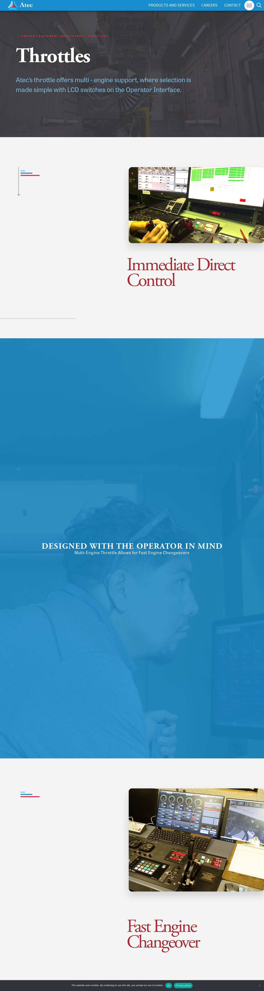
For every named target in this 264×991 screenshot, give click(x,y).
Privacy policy (183, 985)
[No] (259, 985)
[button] (249, 5)
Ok (168, 985)
